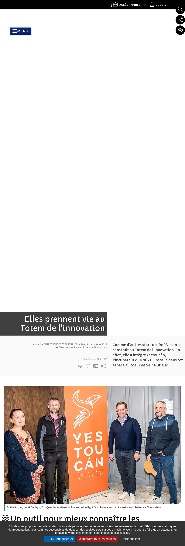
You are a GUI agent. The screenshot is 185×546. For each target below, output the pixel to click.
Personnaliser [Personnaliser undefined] (131, 539)
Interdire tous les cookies (97, 539)
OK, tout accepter (59, 539)
